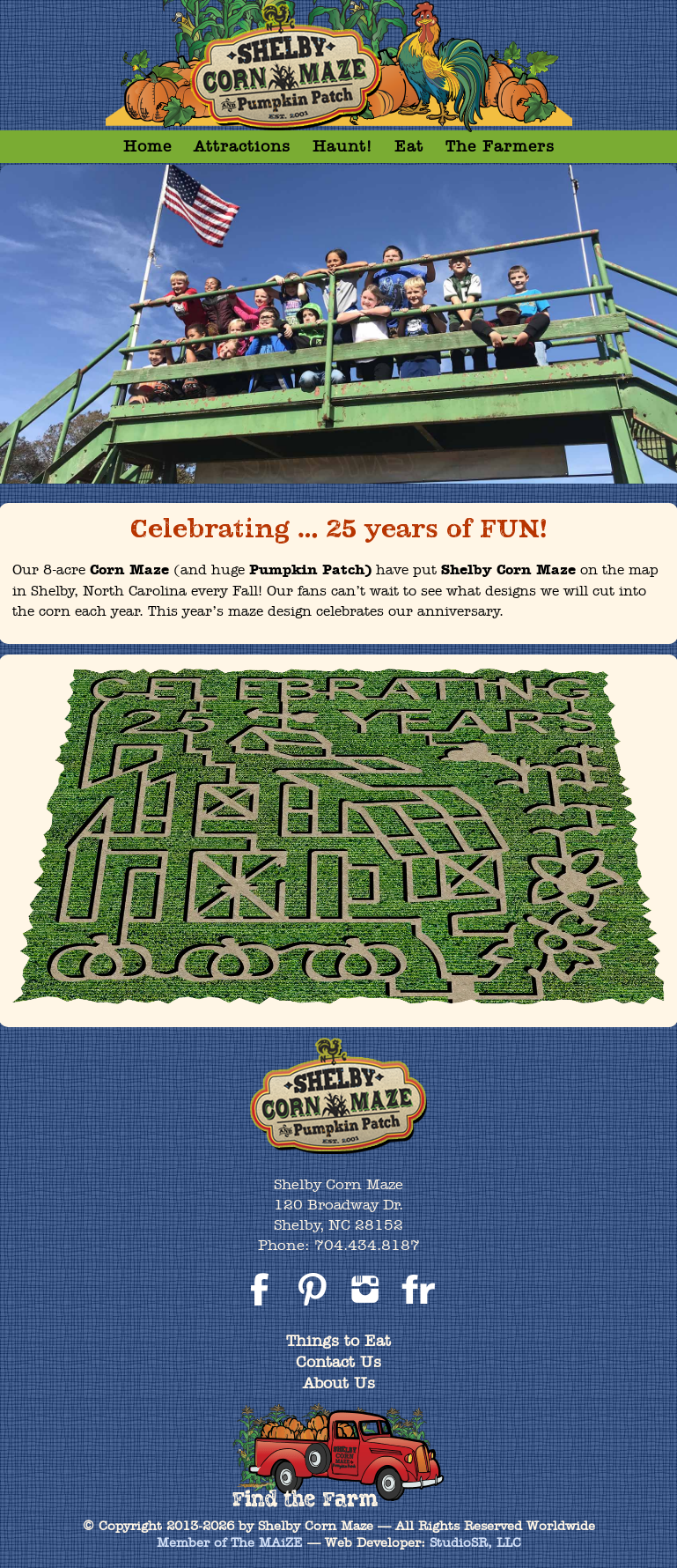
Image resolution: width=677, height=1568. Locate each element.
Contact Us (338, 1361)
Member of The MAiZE (230, 1542)
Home (147, 146)
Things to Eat (338, 1340)
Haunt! (342, 146)
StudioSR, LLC (475, 1542)
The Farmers (500, 146)
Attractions (242, 146)
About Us (339, 1382)
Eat (408, 146)
